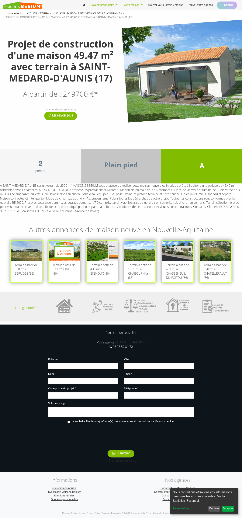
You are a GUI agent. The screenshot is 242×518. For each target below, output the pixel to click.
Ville (126, 359)
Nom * (52, 374)
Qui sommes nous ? (64, 488)
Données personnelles (64, 499)
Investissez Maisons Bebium (64, 492)
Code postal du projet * (62, 388)
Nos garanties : (26, 307)
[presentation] (121, 434)
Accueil (32, 13)
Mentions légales (64, 495)
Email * (128, 374)
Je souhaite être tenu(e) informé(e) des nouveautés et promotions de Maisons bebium (123, 421)
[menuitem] (84, 5)
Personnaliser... (182, 508)
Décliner (214, 508)
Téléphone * (131, 388)
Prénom (53, 359)
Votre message (57, 403)
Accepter (228, 508)
